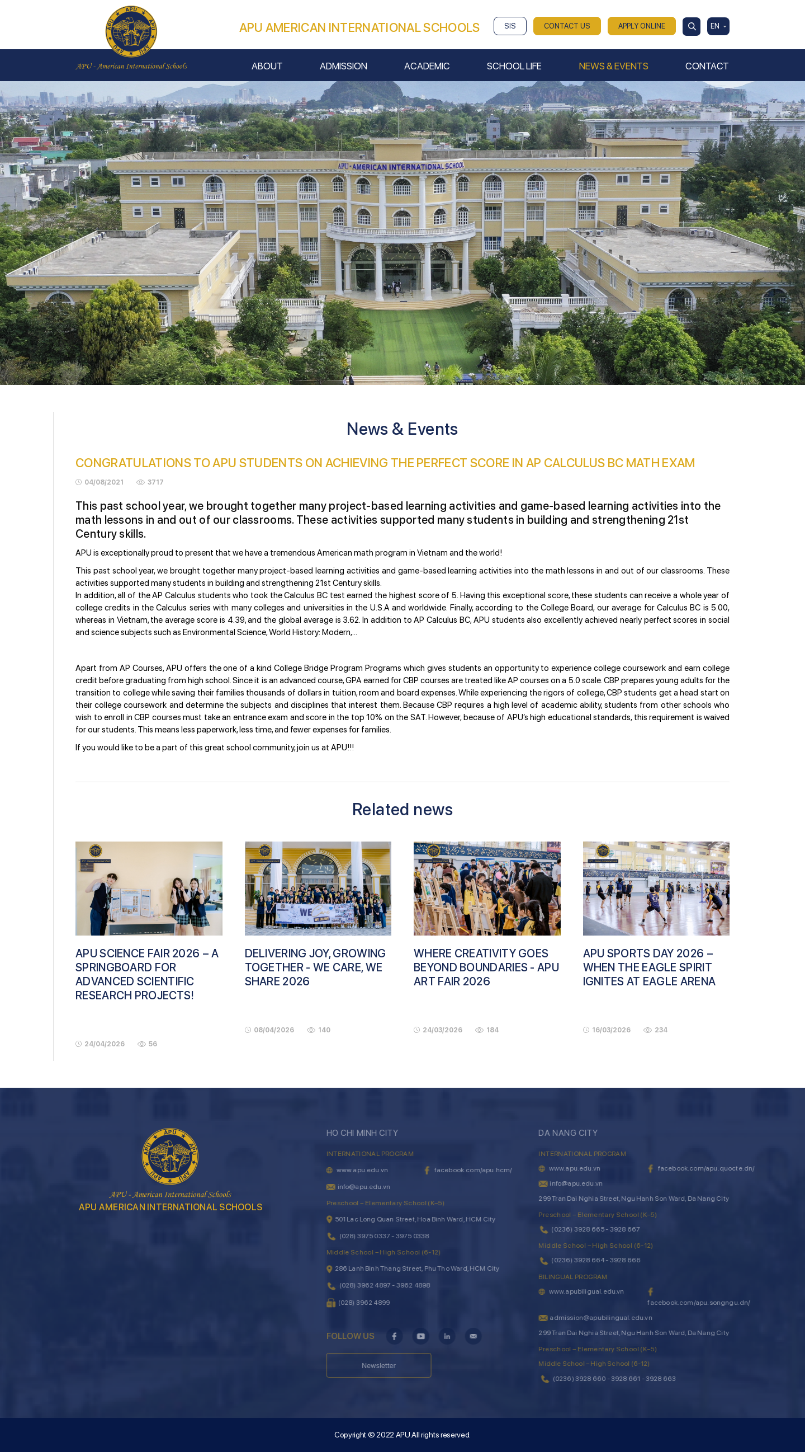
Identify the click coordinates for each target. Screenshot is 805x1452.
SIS (510, 26)
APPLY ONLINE (641, 26)
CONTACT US (567, 26)
